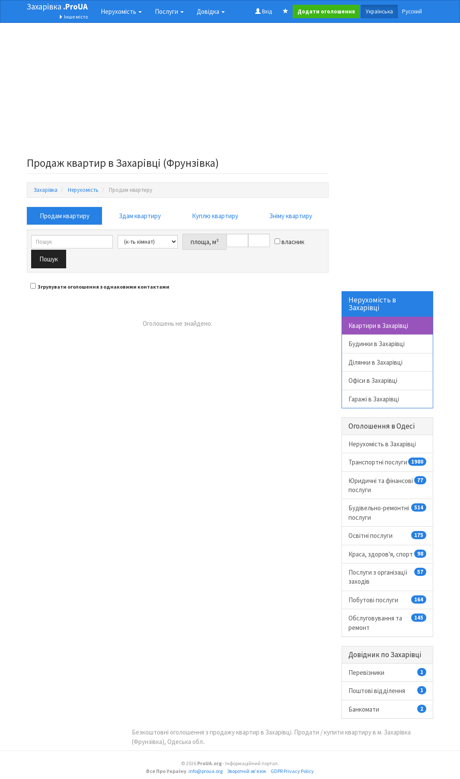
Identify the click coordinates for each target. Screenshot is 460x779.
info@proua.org (205, 771)
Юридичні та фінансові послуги (387, 485)
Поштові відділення (387, 690)
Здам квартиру (140, 216)
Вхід (263, 11)
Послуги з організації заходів (387, 576)
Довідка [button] (211, 11)
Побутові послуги (387, 599)
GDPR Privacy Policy (292, 771)
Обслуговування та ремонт (387, 622)
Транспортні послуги (387, 462)
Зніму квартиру (290, 216)
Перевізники (387, 672)
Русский (412, 11)
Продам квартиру (64, 216)
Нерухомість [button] (121, 11)
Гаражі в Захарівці (373, 399)
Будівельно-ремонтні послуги (387, 512)
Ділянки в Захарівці (375, 362)
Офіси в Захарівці (372, 380)
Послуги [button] (169, 11)
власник (289, 242)
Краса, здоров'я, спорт (387, 554)
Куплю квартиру (215, 216)
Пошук (48, 259)
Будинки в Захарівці (376, 344)
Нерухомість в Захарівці (382, 444)
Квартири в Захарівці (378, 325)
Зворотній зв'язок (246, 771)
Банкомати (387, 709)
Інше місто (73, 16)
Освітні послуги (387, 535)
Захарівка (57, 6)
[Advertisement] (178, 92)
